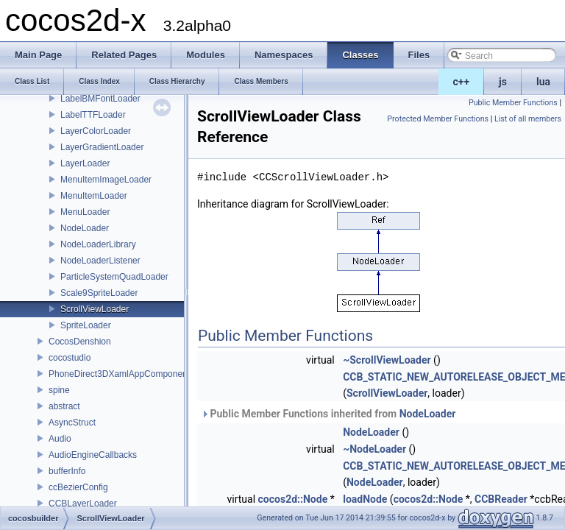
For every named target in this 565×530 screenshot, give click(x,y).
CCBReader (501, 499)
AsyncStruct (72, 422)
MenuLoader (85, 212)
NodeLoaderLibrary (98, 244)
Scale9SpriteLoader (99, 293)
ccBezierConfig (78, 487)
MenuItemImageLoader (106, 179)
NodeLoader (84, 228)
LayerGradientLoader (101, 147)
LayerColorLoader (95, 131)
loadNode (365, 499)
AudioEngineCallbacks (93, 455)
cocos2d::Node (293, 499)
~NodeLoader (374, 449)
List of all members (527, 119)
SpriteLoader (85, 325)
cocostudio (69, 358)
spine (59, 390)
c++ (461, 82)
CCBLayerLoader (83, 503)
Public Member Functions (513, 102)
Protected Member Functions (437, 119)
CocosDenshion (80, 341)
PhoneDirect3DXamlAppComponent (119, 374)
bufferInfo (67, 471)
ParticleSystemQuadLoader (114, 277)
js (503, 82)
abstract (64, 406)
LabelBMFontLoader (100, 98)
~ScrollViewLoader (386, 360)
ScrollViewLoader (94, 309)
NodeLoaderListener (100, 260)
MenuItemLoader (93, 196)
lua (543, 82)
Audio (60, 439)
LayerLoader (85, 163)
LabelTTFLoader (93, 115)
